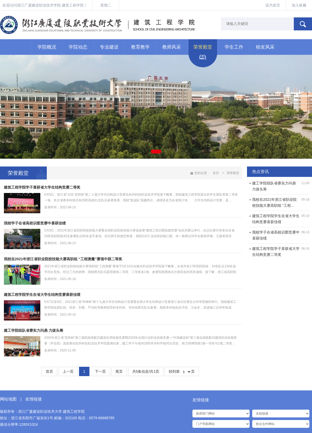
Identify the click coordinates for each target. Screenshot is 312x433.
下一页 (100, 371)
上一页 (68, 371)
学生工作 (234, 47)
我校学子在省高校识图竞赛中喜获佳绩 (35, 223)
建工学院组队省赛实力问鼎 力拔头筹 (33, 330)
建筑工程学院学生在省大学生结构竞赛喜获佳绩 (42, 294)
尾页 (119, 371)
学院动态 (78, 47)
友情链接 (33, 399)
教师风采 (171, 47)
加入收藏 (299, 5)
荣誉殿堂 (202, 47)
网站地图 (8, 399)
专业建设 (109, 47)
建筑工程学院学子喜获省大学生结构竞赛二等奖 (42, 187)
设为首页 (272, 5)
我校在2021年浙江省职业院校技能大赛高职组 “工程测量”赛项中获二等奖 (63, 259)
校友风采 (265, 47)
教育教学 (140, 47)
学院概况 (46, 47)
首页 (216, 173)
